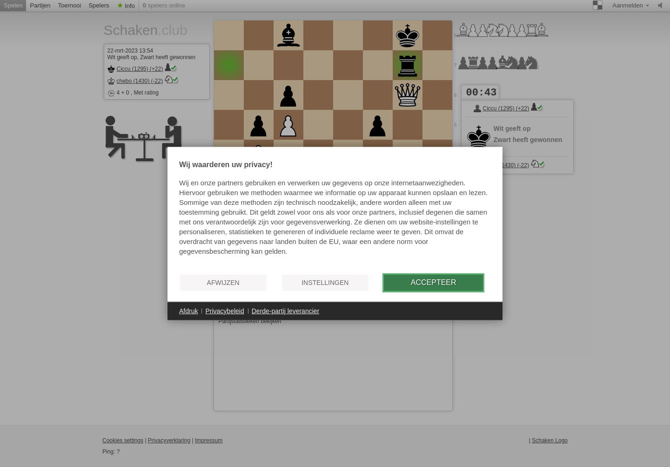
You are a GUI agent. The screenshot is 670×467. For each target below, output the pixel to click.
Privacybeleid (224, 310)
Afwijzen (223, 282)
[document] (335, 213)
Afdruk (188, 310)
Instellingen (325, 282)
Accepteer (433, 282)
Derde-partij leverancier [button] (286, 310)
